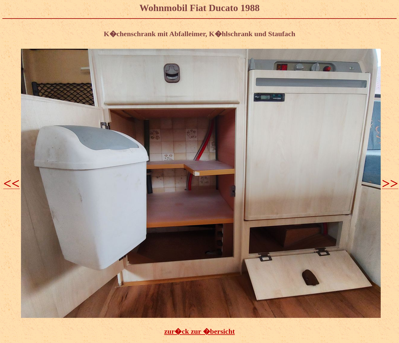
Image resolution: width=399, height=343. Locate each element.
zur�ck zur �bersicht (199, 331)
